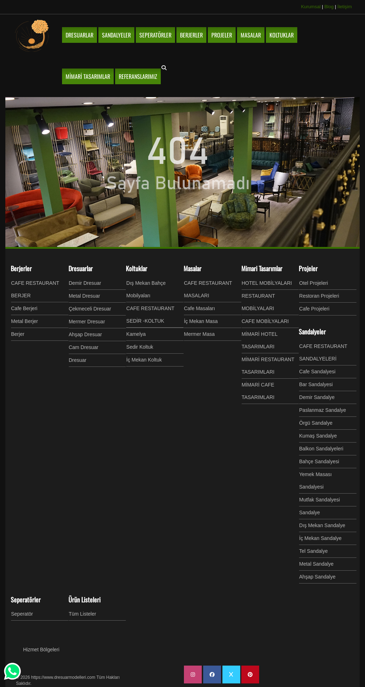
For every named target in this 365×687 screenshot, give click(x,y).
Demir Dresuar (85, 283)
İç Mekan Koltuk (144, 360)
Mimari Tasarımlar (261, 268)
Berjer (17, 334)
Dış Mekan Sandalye (322, 525)
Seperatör (22, 614)
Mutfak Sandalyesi (319, 499)
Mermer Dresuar (87, 321)
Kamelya (135, 334)
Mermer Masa (199, 334)
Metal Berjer (24, 321)
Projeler (308, 268)
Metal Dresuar (84, 296)
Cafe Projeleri (314, 309)
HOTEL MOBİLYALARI (267, 283)
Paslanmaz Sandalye (322, 410)
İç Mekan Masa (201, 321)
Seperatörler (26, 599)
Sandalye (309, 512)
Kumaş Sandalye (318, 436)
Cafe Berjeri (24, 308)
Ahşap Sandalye (317, 577)
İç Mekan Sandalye (320, 538)
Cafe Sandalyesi (317, 371)
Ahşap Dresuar (85, 334)
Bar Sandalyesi (316, 384)
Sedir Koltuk (139, 347)
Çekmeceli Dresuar (90, 309)
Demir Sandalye (317, 397)
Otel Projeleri (313, 283)
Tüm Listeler (82, 614)
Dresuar (78, 360)
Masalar (192, 268)
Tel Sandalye (313, 551)
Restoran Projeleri (319, 296)
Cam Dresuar (83, 347)
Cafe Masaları (199, 308)
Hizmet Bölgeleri (41, 649)
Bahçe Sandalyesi (319, 461)
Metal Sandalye (316, 564)
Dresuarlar (80, 268)
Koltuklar (136, 268)
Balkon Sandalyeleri (321, 448)
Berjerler (21, 268)
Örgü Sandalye (315, 423)
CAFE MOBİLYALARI (265, 321)
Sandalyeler (312, 331)
